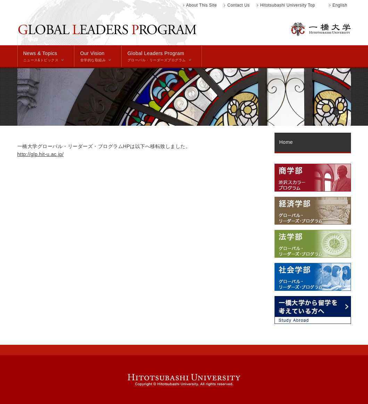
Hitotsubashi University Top (287, 5)
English (340, 5)
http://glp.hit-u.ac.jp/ (40, 154)
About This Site (201, 5)
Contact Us (238, 5)
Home (286, 142)
